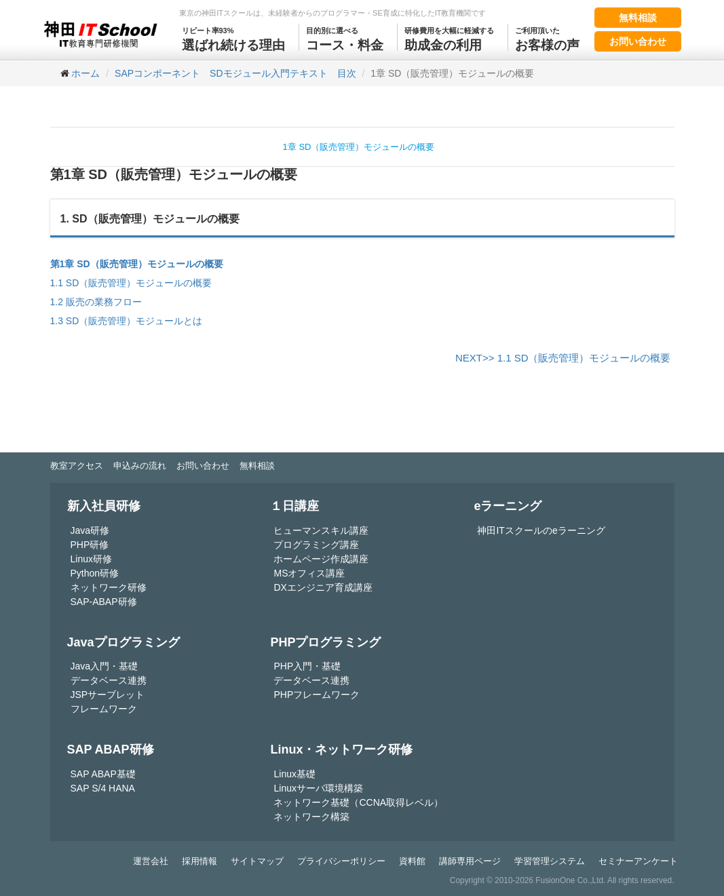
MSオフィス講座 (309, 573)
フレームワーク (104, 708)
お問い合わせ (637, 41)
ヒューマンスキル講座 (320, 530)
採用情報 (199, 861)
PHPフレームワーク (316, 694)
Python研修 (95, 573)
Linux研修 (91, 558)
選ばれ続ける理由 (233, 38)
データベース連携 (109, 680)
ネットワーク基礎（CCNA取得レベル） (358, 802)
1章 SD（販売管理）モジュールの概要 (359, 147)
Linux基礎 (294, 773)
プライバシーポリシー (341, 861)
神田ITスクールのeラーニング (541, 530)
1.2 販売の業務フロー (96, 301)
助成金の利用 (449, 38)
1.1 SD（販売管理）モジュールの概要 (131, 282)
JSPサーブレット (108, 694)
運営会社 (150, 861)
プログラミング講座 (316, 544)
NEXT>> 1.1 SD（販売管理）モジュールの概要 (563, 358)
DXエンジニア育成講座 (322, 587)
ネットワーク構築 (311, 816)
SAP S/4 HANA (103, 788)
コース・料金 (344, 38)
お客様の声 (547, 38)
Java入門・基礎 (104, 666)
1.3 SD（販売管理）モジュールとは (126, 320)
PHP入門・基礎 (307, 666)
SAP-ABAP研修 (104, 601)
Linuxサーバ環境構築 (317, 788)
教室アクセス (76, 466)
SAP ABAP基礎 (103, 773)
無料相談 (638, 17)
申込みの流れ (139, 466)
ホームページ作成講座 (320, 558)
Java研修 (90, 530)
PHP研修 (90, 544)
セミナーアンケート (638, 861)
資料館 (412, 861)
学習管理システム (549, 861)
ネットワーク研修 (109, 587)
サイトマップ (257, 861)
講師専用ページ (470, 861)
